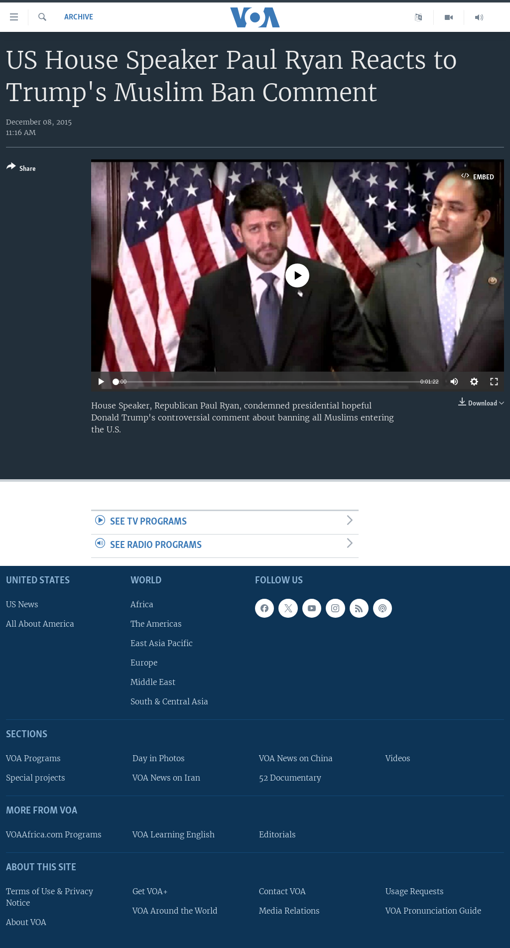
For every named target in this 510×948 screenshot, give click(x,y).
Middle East (152, 682)
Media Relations (289, 910)
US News (22, 604)
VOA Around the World (175, 910)
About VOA (26, 922)
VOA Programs (33, 758)
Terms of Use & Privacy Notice (49, 896)
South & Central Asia (169, 701)
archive (78, 17)
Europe (143, 663)
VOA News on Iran (166, 778)
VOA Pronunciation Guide (433, 910)
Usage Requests (414, 891)
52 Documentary (290, 778)
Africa (141, 604)
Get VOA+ (150, 891)
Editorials (277, 834)
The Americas (156, 623)
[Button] (21, 169)
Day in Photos (158, 758)
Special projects (35, 778)
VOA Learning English (173, 834)
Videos (397, 758)
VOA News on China (296, 758)
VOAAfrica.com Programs (54, 834)
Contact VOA (282, 891)
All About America (40, 623)
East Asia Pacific (161, 643)
